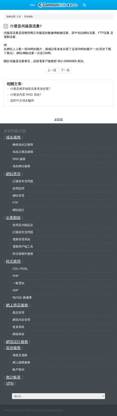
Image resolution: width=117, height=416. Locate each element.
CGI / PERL (20, 268)
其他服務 (28, 16)
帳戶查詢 (18, 369)
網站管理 (18, 195)
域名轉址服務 (21, 166)
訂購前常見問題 (23, 181)
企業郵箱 (13, 218)
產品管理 (18, 312)
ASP (15, 290)
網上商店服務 (17, 305)
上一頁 (51, 70)
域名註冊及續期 (23, 151)
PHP (16, 276)
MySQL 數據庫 (22, 297)
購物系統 (18, 334)
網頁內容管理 (21, 319)
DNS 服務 (19, 159)
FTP (15, 202)
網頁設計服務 (17, 342)
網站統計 (18, 209)
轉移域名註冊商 (23, 144)
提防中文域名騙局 (22, 100)
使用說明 (18, 188)
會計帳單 (13, 377)
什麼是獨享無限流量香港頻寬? (30, 88)
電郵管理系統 (21, 239)
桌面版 (58, 119)
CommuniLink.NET (22, 410)
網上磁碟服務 (21, 362)
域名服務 (13, 137)
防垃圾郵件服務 (23, 253)
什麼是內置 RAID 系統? (25, 94)
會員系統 (18, 326)
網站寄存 (13, 174)
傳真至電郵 (20, 355)
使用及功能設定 (23, 225)
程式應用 (13, 261)
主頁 (19, 16)
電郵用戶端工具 (23, 246)
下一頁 (65, 70)
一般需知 (18, 283)
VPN (9, 383)
